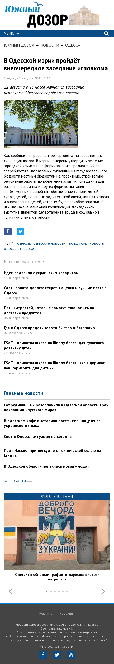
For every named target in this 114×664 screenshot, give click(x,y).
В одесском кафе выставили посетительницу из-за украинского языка (52, 423)
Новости (49, 45)
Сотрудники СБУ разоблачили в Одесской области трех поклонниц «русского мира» (56, 407)
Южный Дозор (19, 45)
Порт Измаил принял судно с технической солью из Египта (52, 453)
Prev (10, 591)
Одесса (72, 45)
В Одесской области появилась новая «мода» (46, 466)
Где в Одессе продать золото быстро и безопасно (49, 327)
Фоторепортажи (57, 496)
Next (103, 591)
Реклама (45, 613)
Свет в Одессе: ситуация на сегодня (38, 436)
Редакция (67, 613)
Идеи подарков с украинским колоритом (41, 272)
